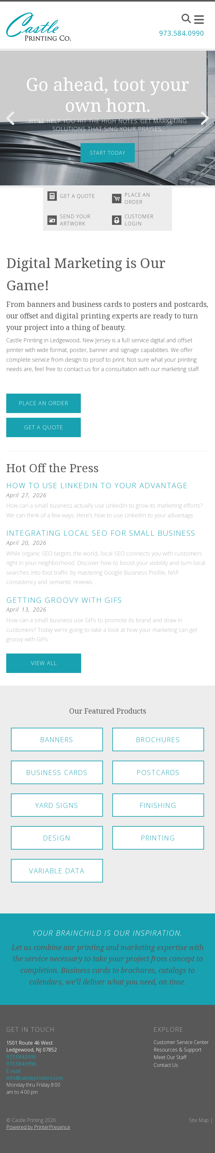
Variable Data (57, 874)
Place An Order (139, 199)
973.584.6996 (21, 1067)
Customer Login (140, 223)
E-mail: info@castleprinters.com (34, 1078)
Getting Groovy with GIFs (64, 603)
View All (44, 666)
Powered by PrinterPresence (38, 1130)
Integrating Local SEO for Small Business (100, 536)
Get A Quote (79, 197)
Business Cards (57, 775)
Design (57, 841)
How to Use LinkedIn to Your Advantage (97, 489)
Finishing (158, 808)
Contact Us (166, 1068)
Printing (158, 841)
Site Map (199, 1123)
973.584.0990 (178, 33)
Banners (56, 743)
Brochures (158, 743)
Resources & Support (178, 1053)
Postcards (158, 775)
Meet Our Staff (170, 1060)
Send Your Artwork (77, 223)
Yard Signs (56, 808)
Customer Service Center (181, 1045)
